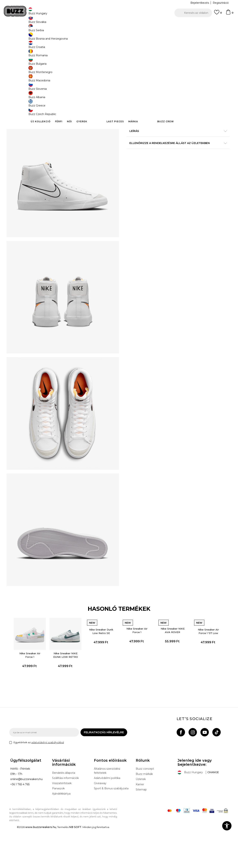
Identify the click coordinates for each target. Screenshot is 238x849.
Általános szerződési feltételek (107, 790)
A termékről (174, 128)
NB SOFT (75, 847)
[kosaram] (229, 13)
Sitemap (141, 809)
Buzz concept (145, 788)
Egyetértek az (39, 762)
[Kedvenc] (218, 14)
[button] (193, 13)
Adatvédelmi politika (107, 798)
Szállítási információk (65, 798)
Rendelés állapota (63, 792)
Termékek (56, 29)
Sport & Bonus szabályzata (111, 808)
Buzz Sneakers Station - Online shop (29, 29)
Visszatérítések (62, 803)
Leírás (174, 140)
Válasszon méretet (139, 55)
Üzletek (141, 799)
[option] (119, 24)
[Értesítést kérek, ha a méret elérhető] (132, 61)
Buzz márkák (144, 793)
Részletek (188, 120)
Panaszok (58, 808)
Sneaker (77, 29)
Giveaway (100, 803)
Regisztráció (221, 2)
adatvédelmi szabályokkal (47, 762)
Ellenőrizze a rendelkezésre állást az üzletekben (174, 152)
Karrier (140, 804)
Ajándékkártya (61, 813)
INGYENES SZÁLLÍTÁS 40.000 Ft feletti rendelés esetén (118, 24)
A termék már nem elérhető (155, 87)
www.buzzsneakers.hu (40, 847)
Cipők (67, 29)
